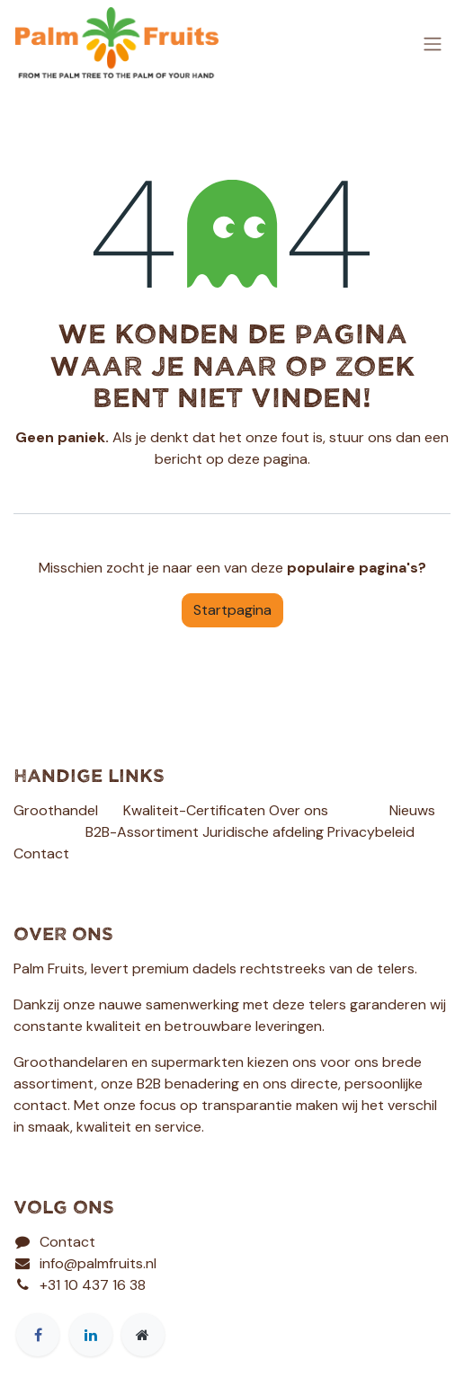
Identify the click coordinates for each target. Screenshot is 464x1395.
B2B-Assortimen (138, 831)
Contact (41, 853)
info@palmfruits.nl (98, 1263)
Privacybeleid (371, 831)
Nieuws (412, 810)
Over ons (298, 810)
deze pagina (268, 458)
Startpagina (232, 609)
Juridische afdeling (263, 831)
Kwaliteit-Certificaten (194, 810)
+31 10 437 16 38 (93, 1284)
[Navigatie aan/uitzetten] (433, 42)
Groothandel (55, 810)
